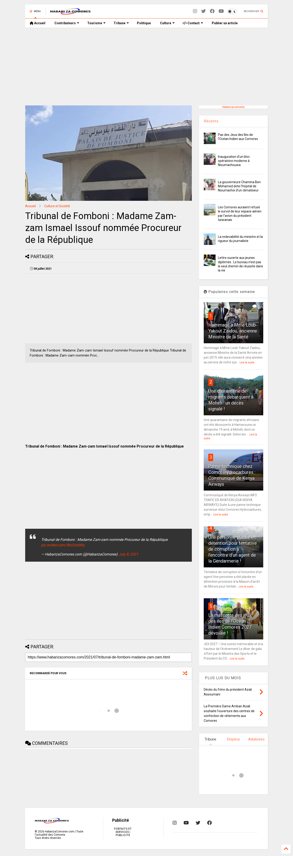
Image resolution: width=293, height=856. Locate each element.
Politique (144, 23)
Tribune (121, 23)
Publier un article (224, 23)
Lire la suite (247, 362)
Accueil (37, 23)
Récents (211, 121)
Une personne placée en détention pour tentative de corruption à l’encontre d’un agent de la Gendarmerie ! (232, 549)
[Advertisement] (146, 67)
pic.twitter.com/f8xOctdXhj (62, 545)
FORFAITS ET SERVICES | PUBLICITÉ (123, 832)
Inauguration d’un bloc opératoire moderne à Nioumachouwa (234, 161)
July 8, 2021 (128, 554)
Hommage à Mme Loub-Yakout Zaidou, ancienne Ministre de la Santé (233, 331)
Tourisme (96, 23)
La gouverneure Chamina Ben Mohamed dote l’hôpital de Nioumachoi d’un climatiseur (239, 186)
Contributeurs (66, 23)
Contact (193, 23)
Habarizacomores (233, 107)
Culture (167, 23)
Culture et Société (57, 206)
